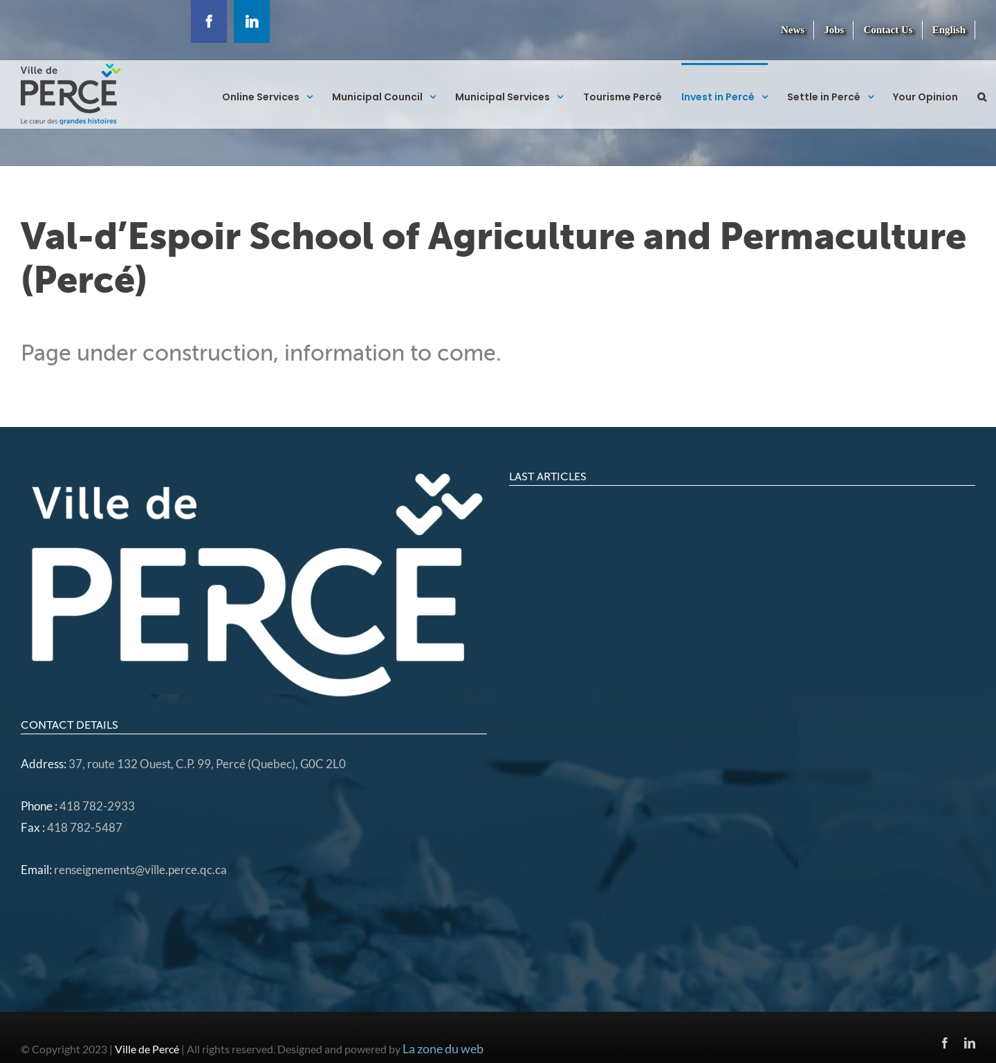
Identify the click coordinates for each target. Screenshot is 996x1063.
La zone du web (443, 1048)
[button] (981, 95)
